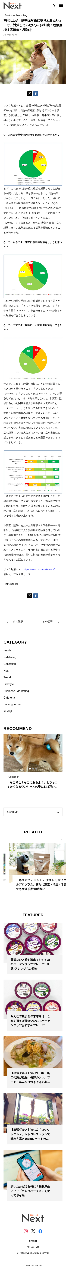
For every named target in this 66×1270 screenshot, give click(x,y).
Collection (10, 663)
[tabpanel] (33, 763)
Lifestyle (9, 684)
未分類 (8, 711)
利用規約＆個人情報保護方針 (33, 1253)
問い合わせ (33, 1247)
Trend (7, 677)
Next (6, 670)
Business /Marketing (16, 690)
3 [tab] (36, 769)
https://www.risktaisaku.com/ (39, 569)
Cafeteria (9, 697)
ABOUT (33, 1241)
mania (7, 650)
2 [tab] (33, 769)
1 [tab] (30, 769)
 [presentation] (60, 839)
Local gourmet (12, 704)
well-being (10, 657)
